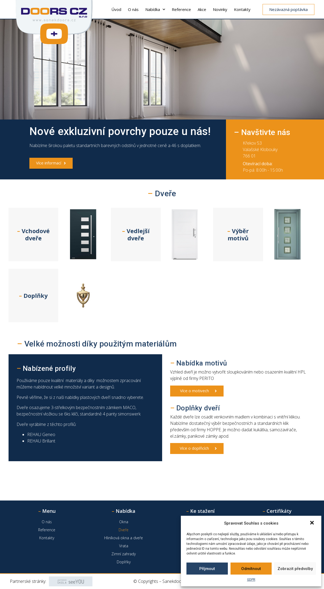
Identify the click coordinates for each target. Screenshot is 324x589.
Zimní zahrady (123, 553)
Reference (181, 9)
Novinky (220, 9)
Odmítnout (251, 568)
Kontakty (242, 9)
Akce (202, 9)
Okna (123, 521)
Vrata (123, 545)
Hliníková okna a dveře (123, 537)
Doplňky (124, 561)
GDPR (251, 580)
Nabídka (155, 9)
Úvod (116, 9)
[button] (312, 523)
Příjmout (207, 568)
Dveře (123, 529)
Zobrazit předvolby (295, 568)
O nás (133, 9)
